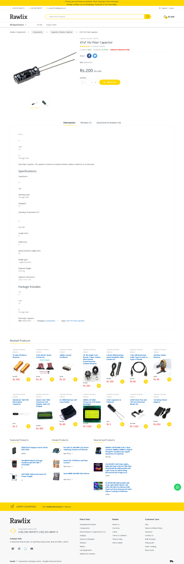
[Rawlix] (18, 16)
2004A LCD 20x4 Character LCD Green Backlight (91, 402)
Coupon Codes (51, 25)
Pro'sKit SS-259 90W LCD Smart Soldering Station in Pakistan (76, 448)
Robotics (83, 543)
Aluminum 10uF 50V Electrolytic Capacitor (21, 402)
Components (37, 32)
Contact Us (149, 535)
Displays (83, 535)
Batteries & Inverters (87, 554)
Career (114, 532)
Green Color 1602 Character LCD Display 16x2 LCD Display (43, 403)
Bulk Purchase (150, 539)
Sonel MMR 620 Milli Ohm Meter (76, 473)
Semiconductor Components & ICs (93, 532)
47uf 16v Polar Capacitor (75, 321)
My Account (149, 550)
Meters (82, 546)
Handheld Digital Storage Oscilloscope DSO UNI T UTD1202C (31, 462)
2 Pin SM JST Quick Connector (43, 356)
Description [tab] (69, 122)
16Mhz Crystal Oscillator (65, 356)
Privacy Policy (117, 539)
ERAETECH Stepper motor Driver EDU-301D (34, 448)
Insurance (148, 532)
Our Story (116, 528)
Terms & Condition (119, 535)
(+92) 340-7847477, (28, 532)
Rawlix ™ (13, 561)
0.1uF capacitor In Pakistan (114, 401)
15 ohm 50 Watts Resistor (20, 356)
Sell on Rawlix (117, 543)
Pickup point (149, 543)
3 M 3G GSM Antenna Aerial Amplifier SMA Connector (115, 357)
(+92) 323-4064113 (17, 8)
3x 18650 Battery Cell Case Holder (68, 401)
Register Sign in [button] (166, 8)
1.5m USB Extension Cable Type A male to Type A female (139, 357)
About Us (115, 524)
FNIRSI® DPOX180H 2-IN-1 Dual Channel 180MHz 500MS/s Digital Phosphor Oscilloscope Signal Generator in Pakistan (118, 450)
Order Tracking (150, 546)
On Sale (39, 25)
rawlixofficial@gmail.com (56, 8)
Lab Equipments (86, 550)
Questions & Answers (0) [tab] (109, 122)
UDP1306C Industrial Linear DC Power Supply (33, 475)
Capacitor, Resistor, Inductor (61, 32)
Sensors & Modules (87, 539)
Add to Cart (109, 82)
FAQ (146, 524)
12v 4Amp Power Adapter (160, 401)
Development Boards (88, 524)
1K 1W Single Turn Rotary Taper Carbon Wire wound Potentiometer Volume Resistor (91, 359)
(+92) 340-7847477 (35, 8)
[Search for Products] (94, 16)
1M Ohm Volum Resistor (159, 356)
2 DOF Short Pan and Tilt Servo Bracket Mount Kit (138, 402)
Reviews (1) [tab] (85, 122)
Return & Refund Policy (153, 528)
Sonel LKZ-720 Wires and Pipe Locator (75, 461)
